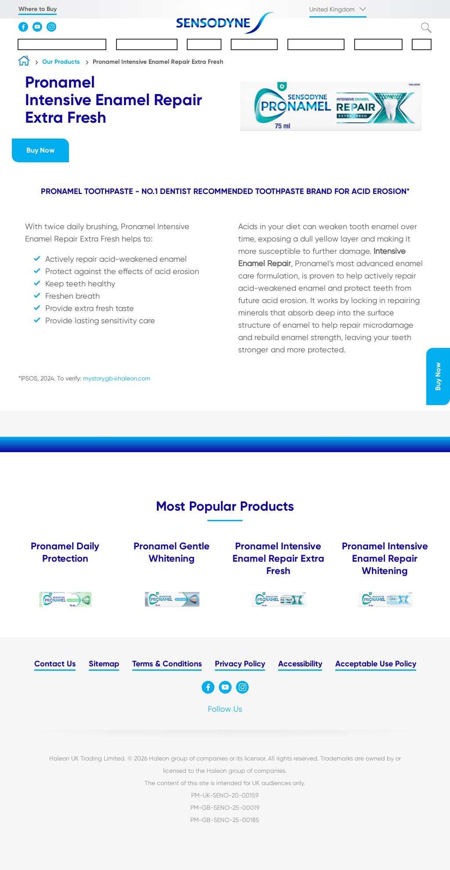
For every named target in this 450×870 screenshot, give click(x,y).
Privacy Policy (240, 664)
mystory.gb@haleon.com (116, 378)
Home (23, 62)
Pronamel (204, 44)
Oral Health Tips (316, 44)
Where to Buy (37, 9)
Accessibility (300, 664)
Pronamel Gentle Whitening (172, 552)
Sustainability (378, 44)
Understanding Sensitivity (61, 44)
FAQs (422, 44)
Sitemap (104, 664)
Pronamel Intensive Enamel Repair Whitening (385, 558)
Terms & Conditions (167, 664)
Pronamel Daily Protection (65, 552)
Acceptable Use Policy (375, 664)
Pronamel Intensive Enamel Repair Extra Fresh (158, 62)
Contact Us (55, 664)
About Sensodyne (147, 44)
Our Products (254, 44)
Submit (426, 27)
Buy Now (438, 376)
